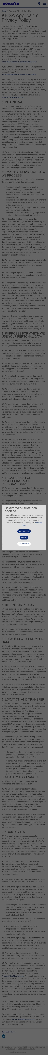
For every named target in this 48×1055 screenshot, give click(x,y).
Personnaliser (24, 543)
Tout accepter (24, 531)
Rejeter (24, 537)
